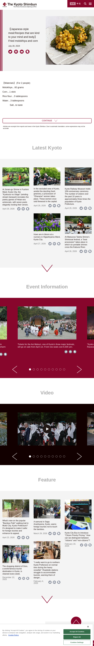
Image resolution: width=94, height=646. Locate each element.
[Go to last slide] (14, 369)
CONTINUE (47, 121)
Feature (47, 479)
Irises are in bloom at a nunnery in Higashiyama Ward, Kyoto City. (47, 237)
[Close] (88, 626)
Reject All (77, 637)
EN (73, 4)
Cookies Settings (77, 642)
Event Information (47, 286)
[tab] (30, 369)
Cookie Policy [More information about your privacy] (13, 635)
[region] (46, 635)
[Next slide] (79, 369)
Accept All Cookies (77, 632)
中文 (79, 4)
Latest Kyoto (47, 147)
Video (47, 392)
